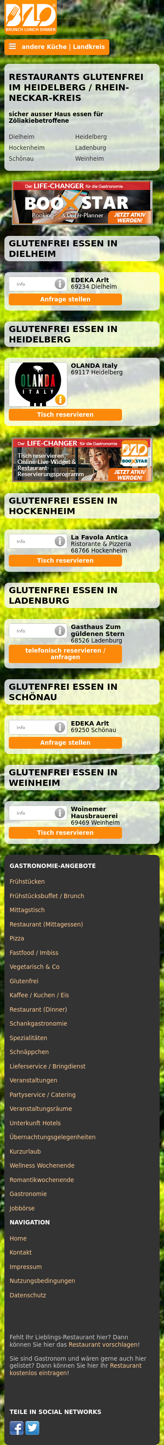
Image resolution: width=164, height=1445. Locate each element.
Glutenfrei (24, 981)
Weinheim (89, 159)
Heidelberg (91, 137)
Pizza (17, 938)
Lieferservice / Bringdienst (48, 1066)
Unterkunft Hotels (35, 1123)
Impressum (26, 1267)
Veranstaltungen (33, 1080)
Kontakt (21, 1252)
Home (18, 1238)
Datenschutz (28, 1295)
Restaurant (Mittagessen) (46, 924)
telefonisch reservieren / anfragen (65, 653)
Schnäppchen (29, 1052)
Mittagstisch (27, 910)
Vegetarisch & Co (34, 967)
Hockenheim (27, 148)
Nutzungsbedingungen (42, 1281)
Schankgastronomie (38, 1023)
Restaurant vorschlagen (103, 1344)
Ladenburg (90, 148)
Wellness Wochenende (42, 1165)
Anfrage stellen (65, 299)
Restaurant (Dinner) (38, 1009)
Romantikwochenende (42, 1180)
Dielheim (22, 137)
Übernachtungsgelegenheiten (53, 1137)
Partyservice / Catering (43, 1095)
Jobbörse (22, 1208)
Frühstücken (27, 881)
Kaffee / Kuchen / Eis (39, 995)
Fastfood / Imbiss (34, 953)
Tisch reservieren (65, 414)
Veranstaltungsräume (41, 1109)
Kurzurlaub (25, 1151)
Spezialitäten (28, 1038)
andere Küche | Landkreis (57, 46)
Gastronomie (28, 1194)
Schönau (21, 159)
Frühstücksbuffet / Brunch (47, 896)
